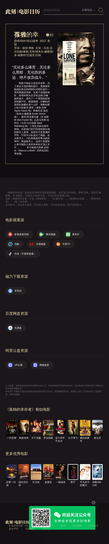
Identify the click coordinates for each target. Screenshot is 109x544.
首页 (39, 525)
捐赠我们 (30, 528)
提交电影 (77, 525)
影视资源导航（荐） (19, 525)
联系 (63, 525)
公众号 (45, 528)
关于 (51, 525)
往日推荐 (93, 525)
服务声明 (13, 528)
